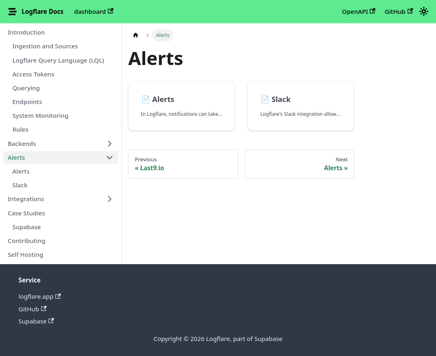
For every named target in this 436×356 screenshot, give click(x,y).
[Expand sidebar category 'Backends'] (109, 143)
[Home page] (135, 35)
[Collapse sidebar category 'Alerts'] (109, 157)
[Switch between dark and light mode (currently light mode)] (423, 11)
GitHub (399, 11)
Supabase (36, 321)
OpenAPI (358, 11)
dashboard (93, 11)
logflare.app (40, 296)
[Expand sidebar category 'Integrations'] (109, 199)
